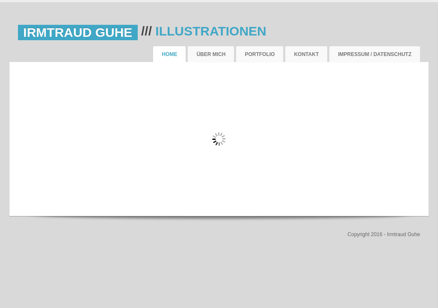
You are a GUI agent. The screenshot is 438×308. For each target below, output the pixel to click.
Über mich (210, 54)
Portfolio (260, 54)
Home (169, 54)
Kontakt (306, 54)
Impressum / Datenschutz (374, 54)
